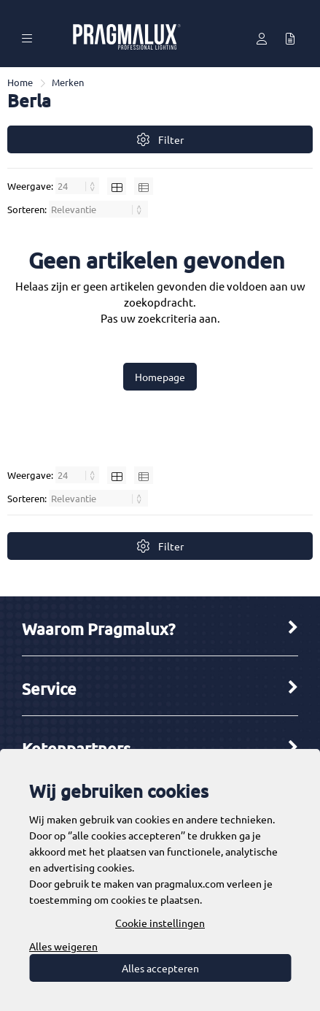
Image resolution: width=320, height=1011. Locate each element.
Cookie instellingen (160, 922)
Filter (160, 140)
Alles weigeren (63, 946)
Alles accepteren (160, 968)
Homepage (160, 376)
